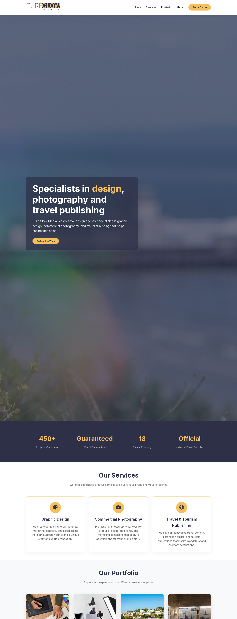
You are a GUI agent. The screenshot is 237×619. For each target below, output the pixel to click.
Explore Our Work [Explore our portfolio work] (45, 241)
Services (151, 7)
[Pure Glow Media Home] (43, 7)
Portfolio (166, 7)
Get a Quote (199, 7)
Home (137, 7)
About (180, 7)
